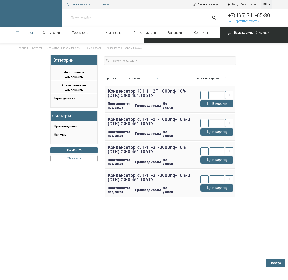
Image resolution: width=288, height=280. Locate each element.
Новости (105, 4)
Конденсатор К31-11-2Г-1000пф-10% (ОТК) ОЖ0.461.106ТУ (147, 93)
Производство (82, 33)
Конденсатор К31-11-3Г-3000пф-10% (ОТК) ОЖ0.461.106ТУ (147, 149)
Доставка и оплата (78, 4)
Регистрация (248, 4)
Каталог (27, 33)
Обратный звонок (243, 21)
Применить (74, 150)
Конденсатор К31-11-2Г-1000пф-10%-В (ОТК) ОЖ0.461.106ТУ (149, 121)
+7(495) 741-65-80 (249, 15)
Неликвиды (113, 33)
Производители (145, 33)
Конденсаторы (93, 47)
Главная (22, 47)
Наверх (275, 263)
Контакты (201, 33)
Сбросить (74, 158)
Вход (232, 4)
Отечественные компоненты (63, 47)
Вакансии (175, 33)
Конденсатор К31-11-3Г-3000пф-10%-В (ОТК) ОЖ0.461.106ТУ (149, 177)
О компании (51, 33)
